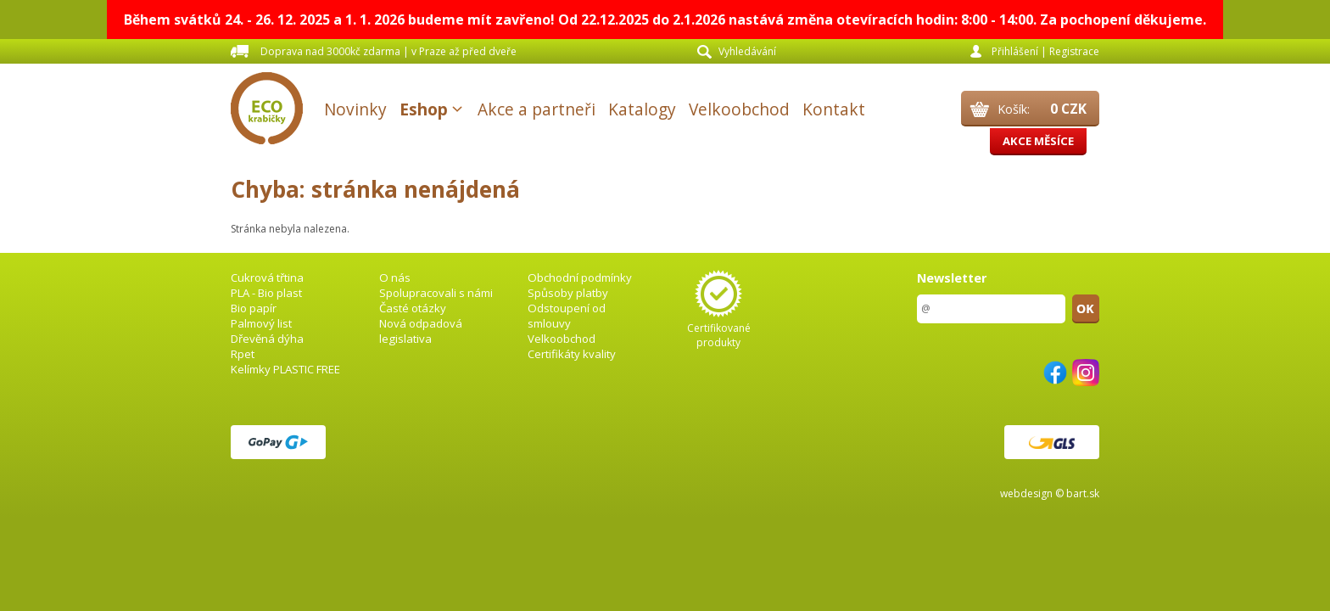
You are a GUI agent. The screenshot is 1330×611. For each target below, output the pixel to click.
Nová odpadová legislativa (420, 331)
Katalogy (642, 109)
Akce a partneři (536, 109)
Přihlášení (1015, 51)
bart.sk (1082, 493)
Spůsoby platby (568, 292)
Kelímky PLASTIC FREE (285, 369)
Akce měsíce (1038, 141)
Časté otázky (412, 308)
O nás (395, 277)
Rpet (242, 354)
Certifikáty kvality (572, 354)
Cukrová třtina (267, 277)
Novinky (355, 109)
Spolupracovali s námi (436, 292)
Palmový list (261, 323)
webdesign (1026, 493)
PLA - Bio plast (266, 292)
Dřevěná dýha (267, 338)
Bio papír (254, 308)
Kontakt (833, 109)
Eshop (424, 109)
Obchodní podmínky (580, 277)
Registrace (1074, 51)
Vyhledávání (747, 51)
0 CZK (1068, 108)
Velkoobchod (739, 109)
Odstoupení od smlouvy (567, 315)
